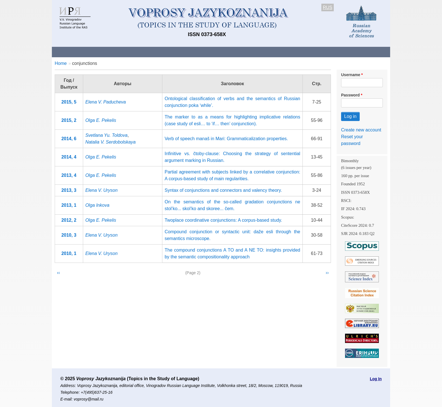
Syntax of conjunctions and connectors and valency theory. (223, 190)
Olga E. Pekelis (100, 120)
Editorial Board (317, 51)
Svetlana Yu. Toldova (106, 135)
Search (350, 51)
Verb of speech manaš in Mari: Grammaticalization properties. (226, 138)
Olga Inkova (97, 205)
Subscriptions (277, 51)
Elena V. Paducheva (105, 102)
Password (350, 95)
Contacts (113, 51)
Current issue (210, 51)
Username (350, 74)
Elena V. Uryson (101, 190)
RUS (327, 7)
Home (61, 63)
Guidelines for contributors (159, 51)
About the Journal (75, 51)
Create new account (361, 129)
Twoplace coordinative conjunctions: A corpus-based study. (223, 220)
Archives (243, 51)
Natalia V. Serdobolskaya (110, 142)
